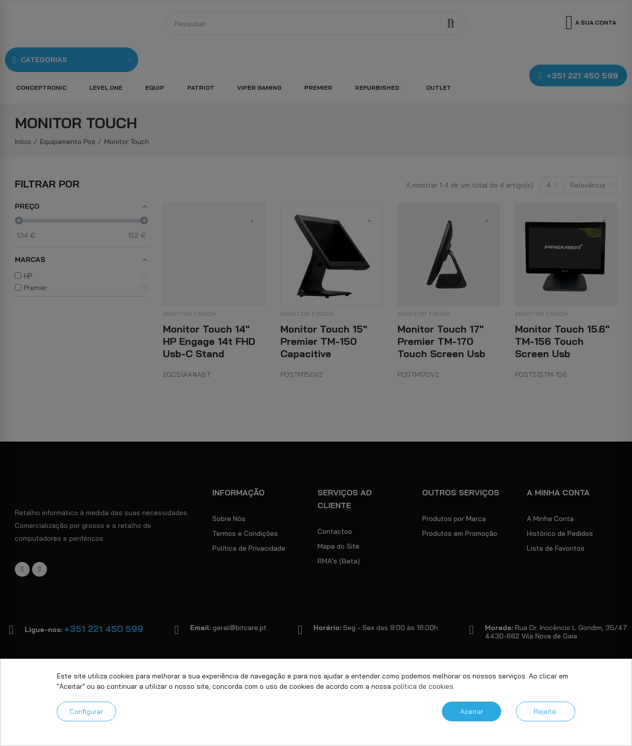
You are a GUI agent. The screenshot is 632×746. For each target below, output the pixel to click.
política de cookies (423, 686)
